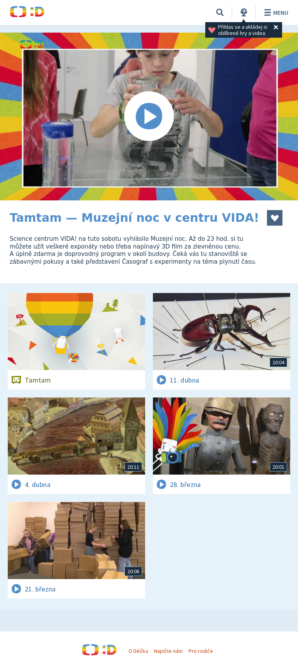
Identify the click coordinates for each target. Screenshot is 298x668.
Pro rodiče (201, 650)
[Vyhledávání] (220, 12)
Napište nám (168, 650)
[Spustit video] (149, 116)
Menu (275, 12)
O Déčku (138, 650)
